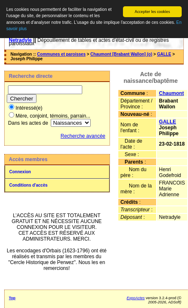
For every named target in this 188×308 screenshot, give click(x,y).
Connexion (20, 171)
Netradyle (20, 40)
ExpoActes (136, 298)
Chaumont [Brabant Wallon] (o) (121, 54)
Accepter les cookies (152, 11)
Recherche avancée (82, 136)
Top (12, 298)
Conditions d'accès (28, 185)
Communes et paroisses (61, 54)
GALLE (164, 54)
